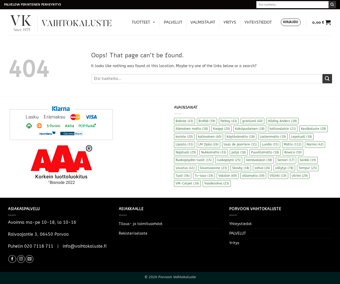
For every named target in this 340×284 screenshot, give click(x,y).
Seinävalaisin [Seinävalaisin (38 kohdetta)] (259, 160)
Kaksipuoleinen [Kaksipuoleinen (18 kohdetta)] (250, 129)
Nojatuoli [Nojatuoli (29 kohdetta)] (186, 152)
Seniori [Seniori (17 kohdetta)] (286, 160)
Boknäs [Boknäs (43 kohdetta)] (184, 121)
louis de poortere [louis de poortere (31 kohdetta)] (240, 144)
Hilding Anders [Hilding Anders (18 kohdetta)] (282, 121)
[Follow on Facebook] (12, 259)
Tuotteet (144, 22)
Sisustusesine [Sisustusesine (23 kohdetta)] (213, 168)
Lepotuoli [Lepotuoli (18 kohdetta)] (301, 137)
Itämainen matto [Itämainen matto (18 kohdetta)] (192, 129)
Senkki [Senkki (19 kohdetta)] (308, 160)
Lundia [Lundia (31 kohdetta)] (270, 144)
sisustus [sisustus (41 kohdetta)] (185, 168)
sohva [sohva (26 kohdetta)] (262, 168)
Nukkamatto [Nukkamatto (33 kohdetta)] (213, 152)
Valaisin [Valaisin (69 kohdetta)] (227, 176)
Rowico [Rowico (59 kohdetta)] (293, 152)
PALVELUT (173, 22)
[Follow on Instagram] (21, 259)
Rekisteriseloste (133, 233)
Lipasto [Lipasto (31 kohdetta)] (184, 144)
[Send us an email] (29, 259)
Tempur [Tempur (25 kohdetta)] (308, 168)
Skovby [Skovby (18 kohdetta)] (240, 168)
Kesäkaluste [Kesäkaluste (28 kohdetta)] (313, 129)
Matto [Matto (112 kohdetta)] (292, 144)
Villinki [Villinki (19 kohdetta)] (278, 176)
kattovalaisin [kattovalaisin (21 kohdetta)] (283, 129)
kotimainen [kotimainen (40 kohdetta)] (210, 137)
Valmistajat (202, 22)
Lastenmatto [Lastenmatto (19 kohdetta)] (273, 137)
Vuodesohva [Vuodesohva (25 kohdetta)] (216, 183)
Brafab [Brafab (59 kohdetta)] (206, 121)
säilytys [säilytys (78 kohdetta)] (284, 168)
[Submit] (332, 4)
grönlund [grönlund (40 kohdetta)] (252, 121)
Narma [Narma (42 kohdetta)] (315, 144)
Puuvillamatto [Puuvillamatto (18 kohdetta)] (265, 152)
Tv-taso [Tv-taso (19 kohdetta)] (204, 176)
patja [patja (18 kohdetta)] (238, 152)
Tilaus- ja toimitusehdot (141, 224)
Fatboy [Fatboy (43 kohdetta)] (228, 121)
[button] (291, 22)
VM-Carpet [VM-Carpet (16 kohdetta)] (187, 183)
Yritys (229, 22)
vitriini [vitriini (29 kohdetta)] (300, 176)
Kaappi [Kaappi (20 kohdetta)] (221, 129)
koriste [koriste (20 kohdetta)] (184, 137)
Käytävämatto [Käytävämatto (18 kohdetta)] (241, 137)
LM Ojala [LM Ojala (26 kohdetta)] (208, 144)
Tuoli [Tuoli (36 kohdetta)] (183, 176)
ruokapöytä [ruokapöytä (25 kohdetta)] (229, 160)
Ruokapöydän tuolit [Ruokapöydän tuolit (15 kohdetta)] (194, 160)
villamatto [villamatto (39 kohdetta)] (253, 176)
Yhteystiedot (258, 22)
